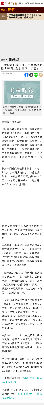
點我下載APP (25, 393)
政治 (32, 3)
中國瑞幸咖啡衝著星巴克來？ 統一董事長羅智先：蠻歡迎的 (26, 16)
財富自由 (39, 3)
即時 (21, 3)
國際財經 (14, 59)
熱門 (27, 3)
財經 (3, 60)
